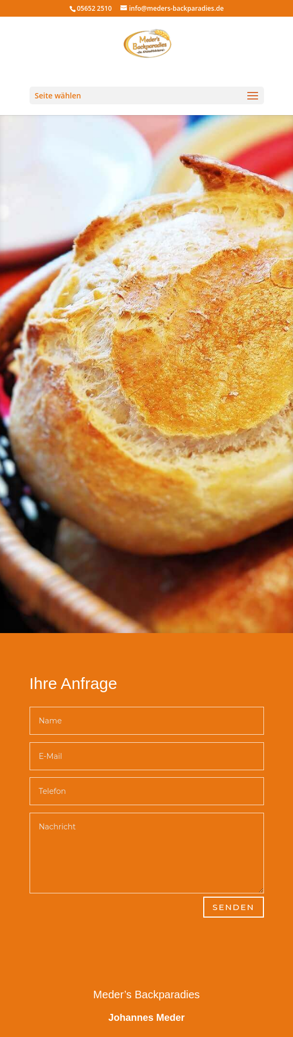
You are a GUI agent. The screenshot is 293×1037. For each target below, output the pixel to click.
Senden (233, 907)
